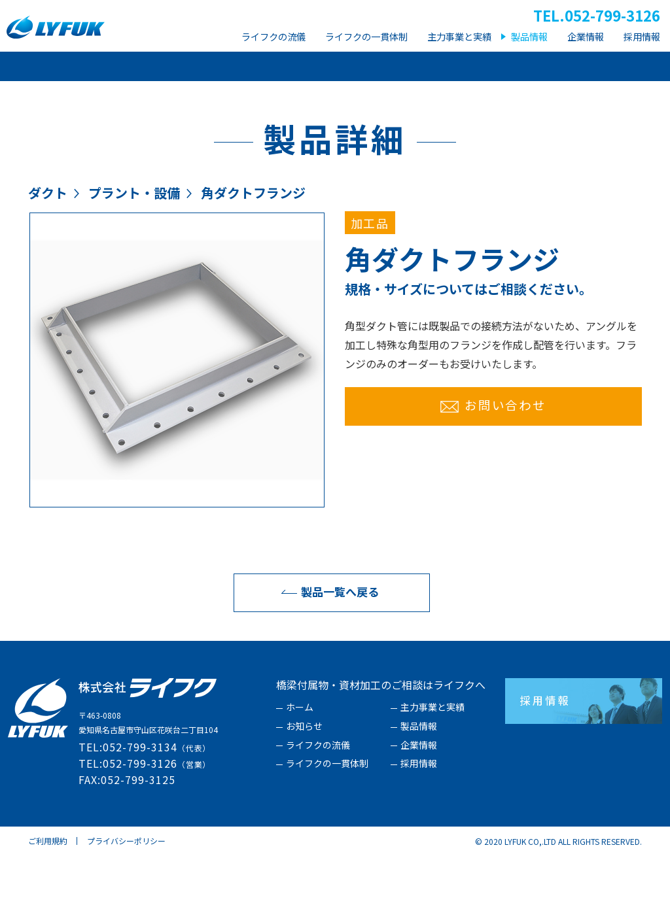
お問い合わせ (493, 456)
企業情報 (418, 797)
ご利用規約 (47, 892)
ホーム (299, 759)
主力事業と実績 (432, 759)
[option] (177, 411)
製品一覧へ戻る (327, 643)
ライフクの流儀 (318, 797)
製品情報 (418, 778)
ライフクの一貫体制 (327, 815)
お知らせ (304, 778)
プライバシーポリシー (126, 892)
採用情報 (418, 815)
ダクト (47, 244)
